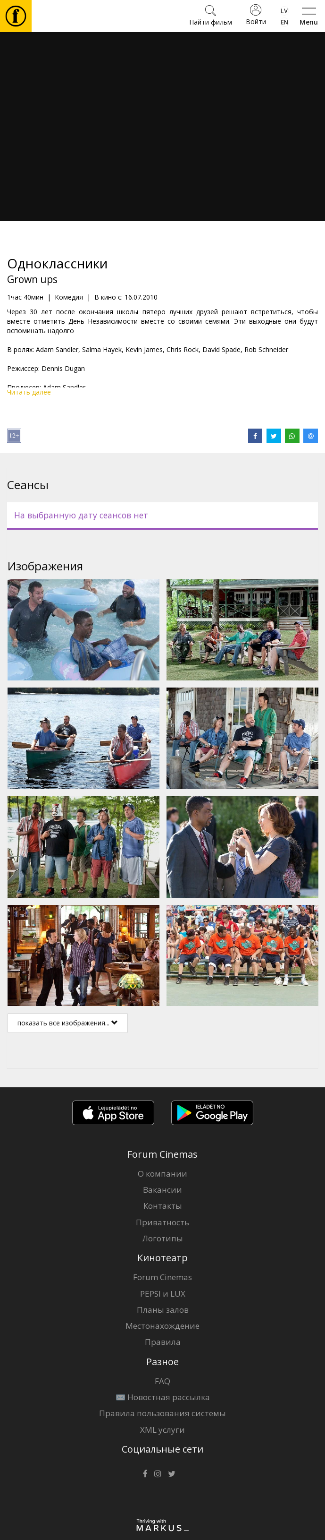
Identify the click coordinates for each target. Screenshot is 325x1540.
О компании (162, 1173)
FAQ (162, 1381)
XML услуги (162, 1429)
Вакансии (162, 1189)
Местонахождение (162, 1325)
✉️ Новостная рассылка (163, 1397)
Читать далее (29, 391)
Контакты (162, 1205)
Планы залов (163, 1309)
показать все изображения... (67, 1022)
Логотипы (162, 1238)
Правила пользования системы (162, 1413)
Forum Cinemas (162, 1277)
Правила (163, 1341)
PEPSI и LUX (162, 1293)
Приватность (162, 1222)
